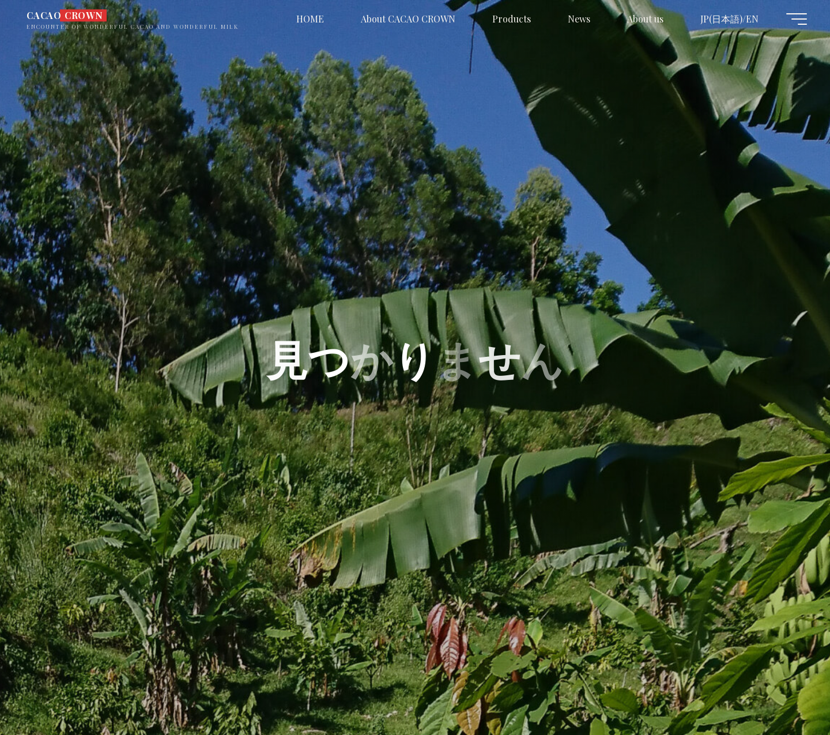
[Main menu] (796, 19)
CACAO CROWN (65, 15)
